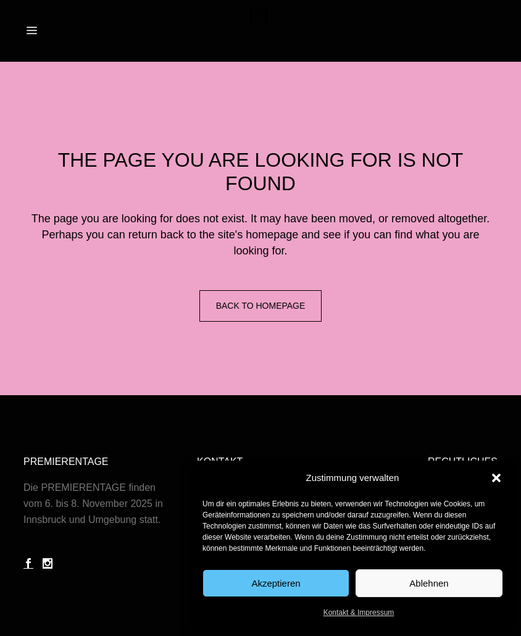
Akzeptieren (275, 583)
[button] (496, 478)
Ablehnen (428, 583)
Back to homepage (261, 306)
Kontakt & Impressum (358, 612)
